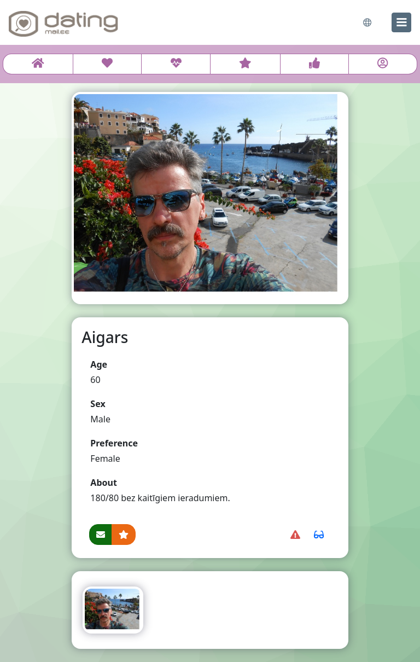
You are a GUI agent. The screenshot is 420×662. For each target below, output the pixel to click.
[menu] (401, 22)
